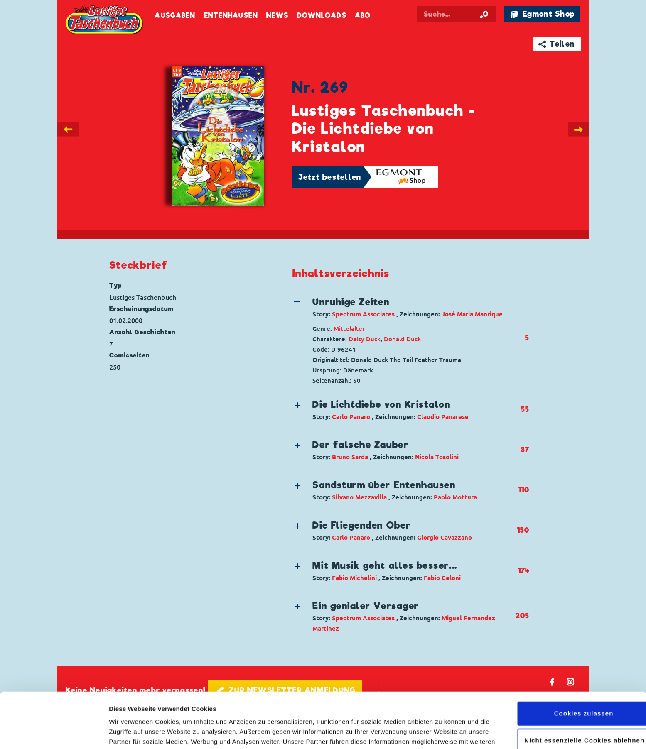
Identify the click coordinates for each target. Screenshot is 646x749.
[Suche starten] (484, 14)
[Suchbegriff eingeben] (456, 14)
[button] (404, 307)
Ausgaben (175, 16)
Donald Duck (402, 339)
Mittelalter (349, 328)
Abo (363, 16)
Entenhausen (231, 16)
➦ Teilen (556, 43)
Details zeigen (130, 732)
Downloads (321, 16)
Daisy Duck (365, 339)
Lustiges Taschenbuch (105, 21)
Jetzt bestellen (329, 177)
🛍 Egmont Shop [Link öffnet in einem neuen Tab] (543, 14)
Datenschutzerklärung (340, 709)
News (277, 16)
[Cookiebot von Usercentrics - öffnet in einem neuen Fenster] (53, 733)
